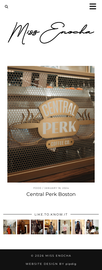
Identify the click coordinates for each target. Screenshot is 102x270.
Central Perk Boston (51, 194)
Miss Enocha (58, 255)
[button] (94, 7)
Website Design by (51, 264)
